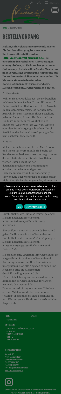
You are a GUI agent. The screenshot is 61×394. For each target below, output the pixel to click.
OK (19, 207)
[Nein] (57, 197)
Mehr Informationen (35, 207)
